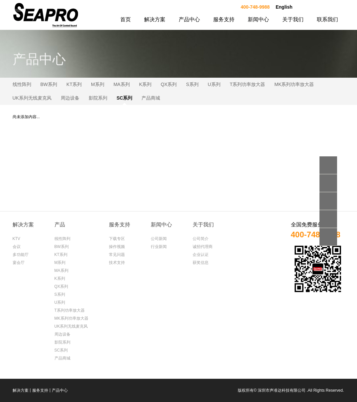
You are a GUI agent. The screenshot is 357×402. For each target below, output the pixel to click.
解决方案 (154, 19)
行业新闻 (159, 246)
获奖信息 (201, 262)
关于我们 (293, 19)
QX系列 (169, 84)
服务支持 (223, 19)
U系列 (214, 84)
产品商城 (150, 98)
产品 (59, 224)
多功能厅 (21, 254)
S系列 (192, 84)
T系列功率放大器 (247, 84)
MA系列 (122, 84)
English (284, 7)
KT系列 (74, 84)
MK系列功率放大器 (294, 84)
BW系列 (49, 84)
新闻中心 (258, 19)
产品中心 (189, 19)
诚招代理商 (203, 246)
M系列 (97, 84)
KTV (16, 238)
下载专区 (117, 238)
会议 (17, 246)
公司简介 (201, 238)
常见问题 (117, 254)
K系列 (145, 84)
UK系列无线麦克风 (32, 98)
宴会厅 (19, 262)
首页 (125, 19)
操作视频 (117, 246)
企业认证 (201, 254)
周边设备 (70, 98)
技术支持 (117, 262)
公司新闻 (159, 238)
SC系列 (124, 98)
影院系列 (98, 98)
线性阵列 (22, 84)
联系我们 (327, 19)
